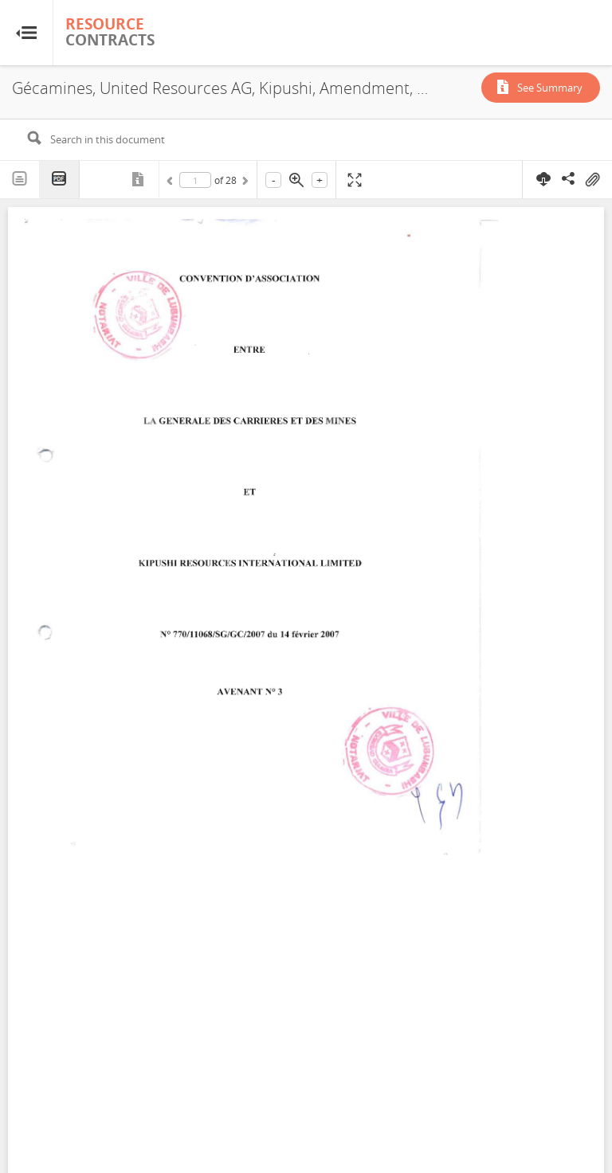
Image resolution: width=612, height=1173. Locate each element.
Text (20, 179)
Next (244, 183)
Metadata (139, 179)
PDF (60, 179)
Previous (172, 183)
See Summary (550, 87)
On (592, 180)
